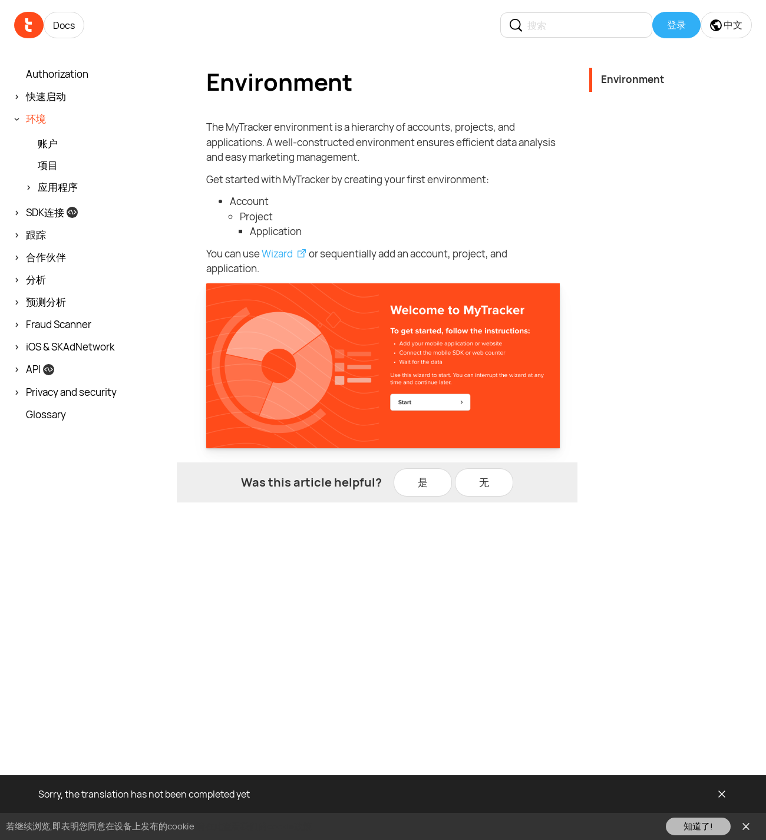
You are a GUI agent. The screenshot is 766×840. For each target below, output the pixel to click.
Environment (632, 79)
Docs (64, 25)
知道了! (698, 826)
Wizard (277, 253)
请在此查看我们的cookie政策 (254, 826)
